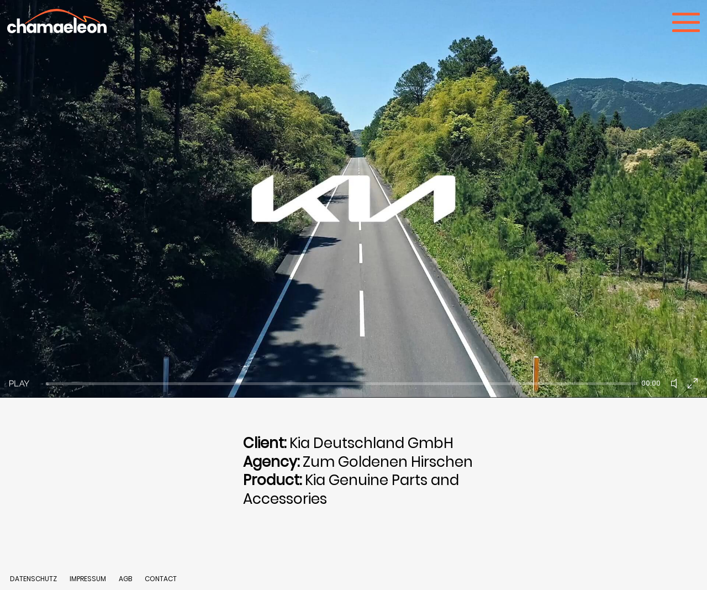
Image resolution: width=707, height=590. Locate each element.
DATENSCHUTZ (33, 578)
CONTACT (161, 578)
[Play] (19, 383)
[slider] (341, 383)
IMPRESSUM (89, 578)
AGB (125, 578)
